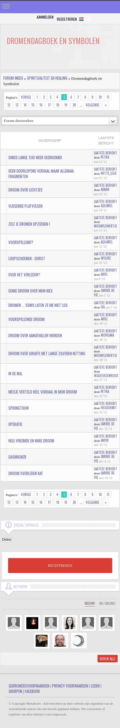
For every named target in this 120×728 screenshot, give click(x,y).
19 (65, 105)
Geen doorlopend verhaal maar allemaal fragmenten (41, 173)
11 (108, 97)
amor (105, 440)
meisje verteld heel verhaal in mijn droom (42, 392)
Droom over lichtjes (25, 190)
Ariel (104, 274)
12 (8, 105)
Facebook (32, 691)
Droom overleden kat (25, 473)
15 (32, 105)
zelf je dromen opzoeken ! (29, 224)
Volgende (92, 105)
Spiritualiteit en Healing (47, 78)
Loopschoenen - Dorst (26, 258)
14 (25, 105)
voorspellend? (20, 242)
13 (17, 105)
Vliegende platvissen (25, 206)
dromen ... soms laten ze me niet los (38, 305)
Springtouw (18, 408)
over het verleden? (24, 275)
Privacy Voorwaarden (70, 686)
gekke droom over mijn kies (30, 291)
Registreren (67, 19)
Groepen (15, 691)
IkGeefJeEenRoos (106, 375)
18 (57, 105)
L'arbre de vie (104, 292)
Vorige (26, 97)
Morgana (107, 335)
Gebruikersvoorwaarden (29, 686)
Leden (95, 686)
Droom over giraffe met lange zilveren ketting (46, 353)
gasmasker (17, 457)
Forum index (13, 78)
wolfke (106, 258)
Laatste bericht (105, 152)
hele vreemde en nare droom (31, 441)
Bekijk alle (107, 658)
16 (41, 105)
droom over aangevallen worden (35, 335)
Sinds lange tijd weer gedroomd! (35, 157)
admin (105, 189)
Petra (105, 157)
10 (100, 97)
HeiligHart (109, 407)
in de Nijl (15, 373)
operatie (15, 424)
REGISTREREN (60, 565)
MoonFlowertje (105, 226)
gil (103, 307)
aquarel (107, 205)
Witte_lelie (109, 173)
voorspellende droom (26, 319)
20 (74, 105)
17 (49, 105)
